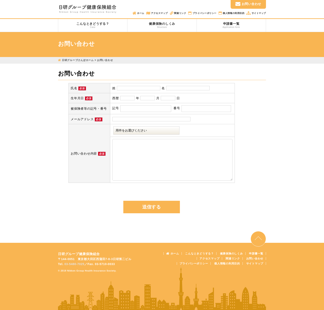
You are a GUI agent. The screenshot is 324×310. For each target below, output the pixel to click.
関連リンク (179, 13)
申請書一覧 (231, 25)
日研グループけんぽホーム (78, 60)
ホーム (140, 13)
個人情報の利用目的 (233, 13)
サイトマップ (258, 13)
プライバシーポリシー (204, 13)
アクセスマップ (159, 13)
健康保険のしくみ (162, 25)
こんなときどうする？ (92, 25)
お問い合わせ (248, 3)
